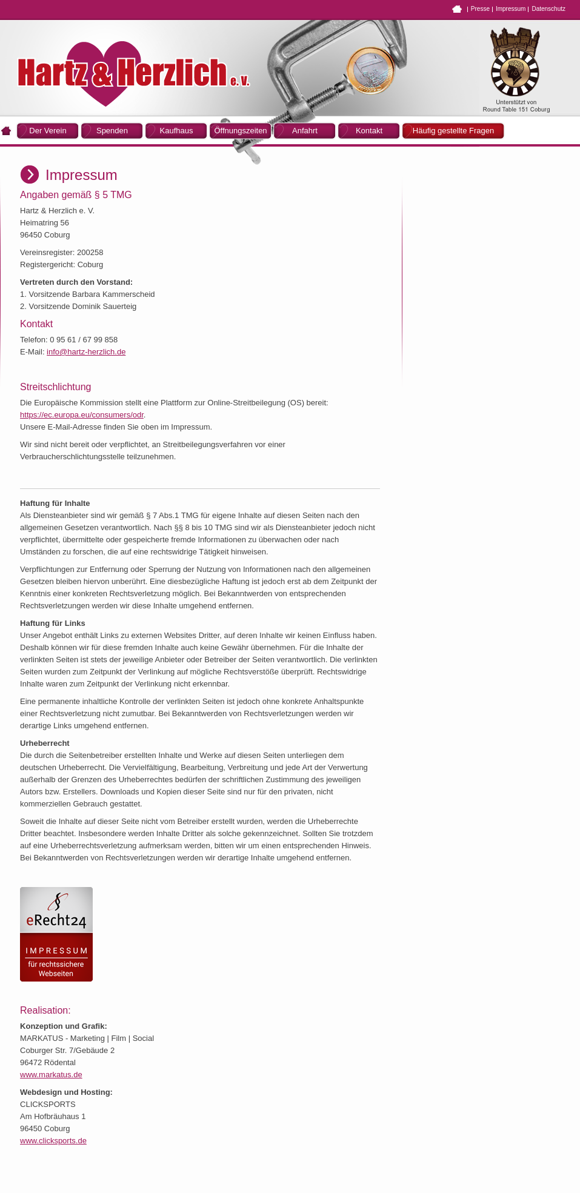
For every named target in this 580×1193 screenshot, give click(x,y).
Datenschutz (548, 8)
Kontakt (369, 130)
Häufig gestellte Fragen (453, 130)
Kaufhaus (176, 130)
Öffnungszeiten (240, 130)
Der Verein (47, 130)
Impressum (510, 8)
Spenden (112, 130)
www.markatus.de (51, 1074)
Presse (480, 8)
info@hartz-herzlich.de (86, 351)
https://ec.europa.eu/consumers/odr (82, 414)
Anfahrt (305, 130)
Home (456, 9)
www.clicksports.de (53, 1140)
